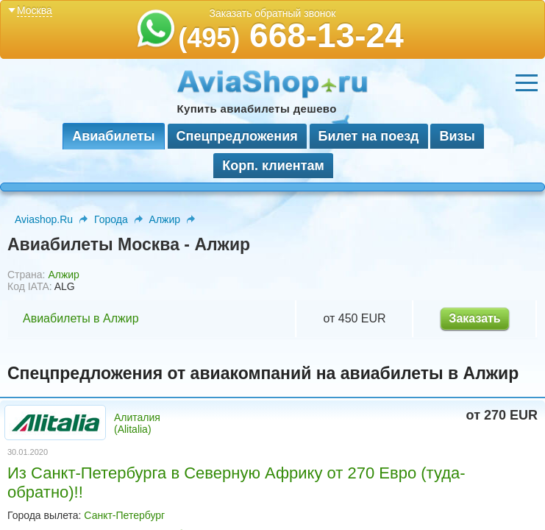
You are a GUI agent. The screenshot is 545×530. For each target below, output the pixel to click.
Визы (456, 136)
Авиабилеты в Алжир (81, 318)
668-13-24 (291, 35)
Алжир (164, 219)
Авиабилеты (113, 136)
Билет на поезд (368, 136)
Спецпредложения (237, 136)
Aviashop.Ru (44, 219)
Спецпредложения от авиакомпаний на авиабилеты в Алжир (263, 373)
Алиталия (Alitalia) (137, 423)
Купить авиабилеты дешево (257, 108)
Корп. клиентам (273, 165)
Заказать (474, 318)
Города (111, 219)
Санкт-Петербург (124, 515)
